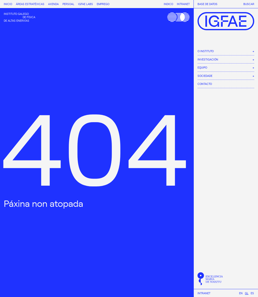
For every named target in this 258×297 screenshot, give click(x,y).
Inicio (8, 4)
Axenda (53, 4)
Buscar (248, 4)
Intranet (204, 293)
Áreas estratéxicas (30, 4)
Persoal (68, 4)
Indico (168, 4)
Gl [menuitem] (246, 293)
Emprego (103, 4)
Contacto (205, 84)
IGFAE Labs (85, 4)
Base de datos (207, 4)
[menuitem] (241, 293)
